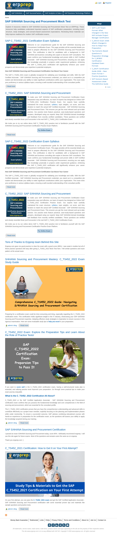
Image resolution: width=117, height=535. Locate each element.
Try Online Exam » (45, 130)
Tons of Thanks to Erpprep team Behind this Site (32, 242)
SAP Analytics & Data (53, 13)
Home (7, 17)
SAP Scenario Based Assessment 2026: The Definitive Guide (100, 81)
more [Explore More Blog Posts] (108, 87)
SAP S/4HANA (16, 13)
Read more (11, 86)
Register (108, 3)
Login (99, 3)
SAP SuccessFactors (33, 13)
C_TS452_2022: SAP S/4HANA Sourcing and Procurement (37, 193)
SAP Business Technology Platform (77, 13)
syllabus (54, 104)
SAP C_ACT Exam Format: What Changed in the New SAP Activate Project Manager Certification (100, 33)
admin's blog (12, 325)
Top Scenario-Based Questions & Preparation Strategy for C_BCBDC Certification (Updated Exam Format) (100, 58)
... (7, 13)
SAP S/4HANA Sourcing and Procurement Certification (35, 429)
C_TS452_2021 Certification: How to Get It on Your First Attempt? (41, 448)
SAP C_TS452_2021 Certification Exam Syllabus (32, 40)
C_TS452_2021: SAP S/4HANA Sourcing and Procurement (37, 93)
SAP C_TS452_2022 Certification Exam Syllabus (32, 141)
